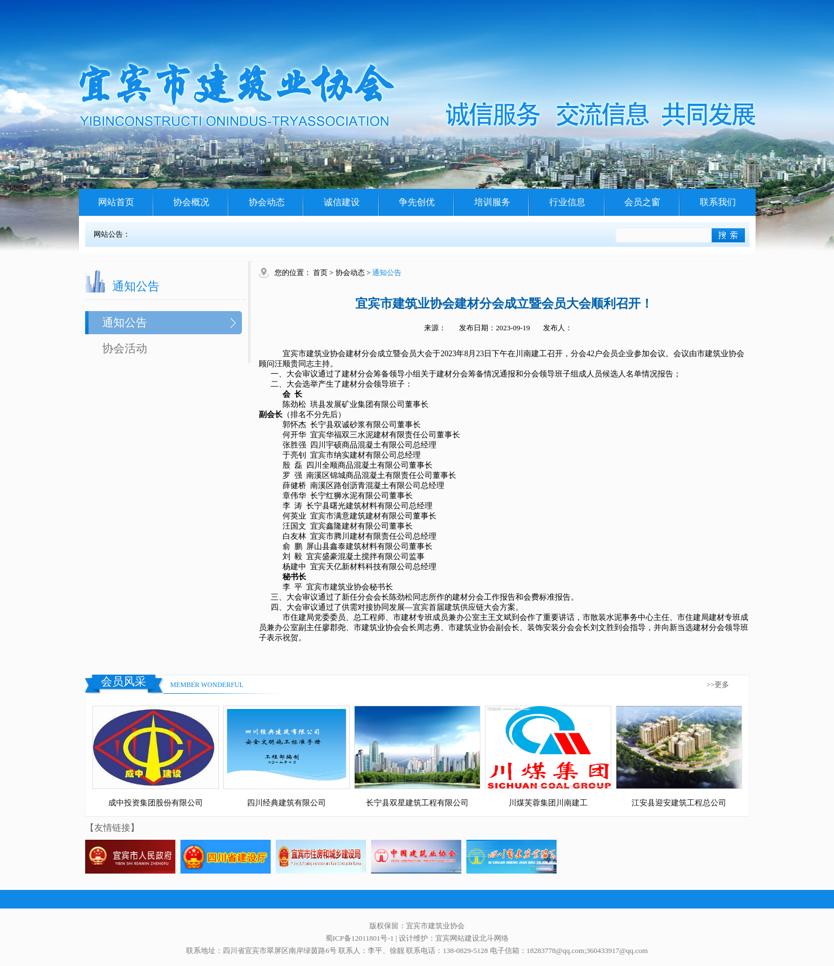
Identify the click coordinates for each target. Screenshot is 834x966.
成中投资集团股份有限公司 (155, 803)
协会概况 (191, 202)
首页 (320, 272)
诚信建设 (342, 202)
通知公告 (124, 322)
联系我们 (718, 202)
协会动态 (267, 202)
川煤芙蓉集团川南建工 (548, 803)
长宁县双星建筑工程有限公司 (417, 803)
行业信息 (567, 202)
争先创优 (417, 202)
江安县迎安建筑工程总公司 (679, 803)
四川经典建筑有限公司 (286, 803)
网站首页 (116, 202)
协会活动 (124, 348)
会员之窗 (642, 202)
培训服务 (492, 202)
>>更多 (718, 684)
